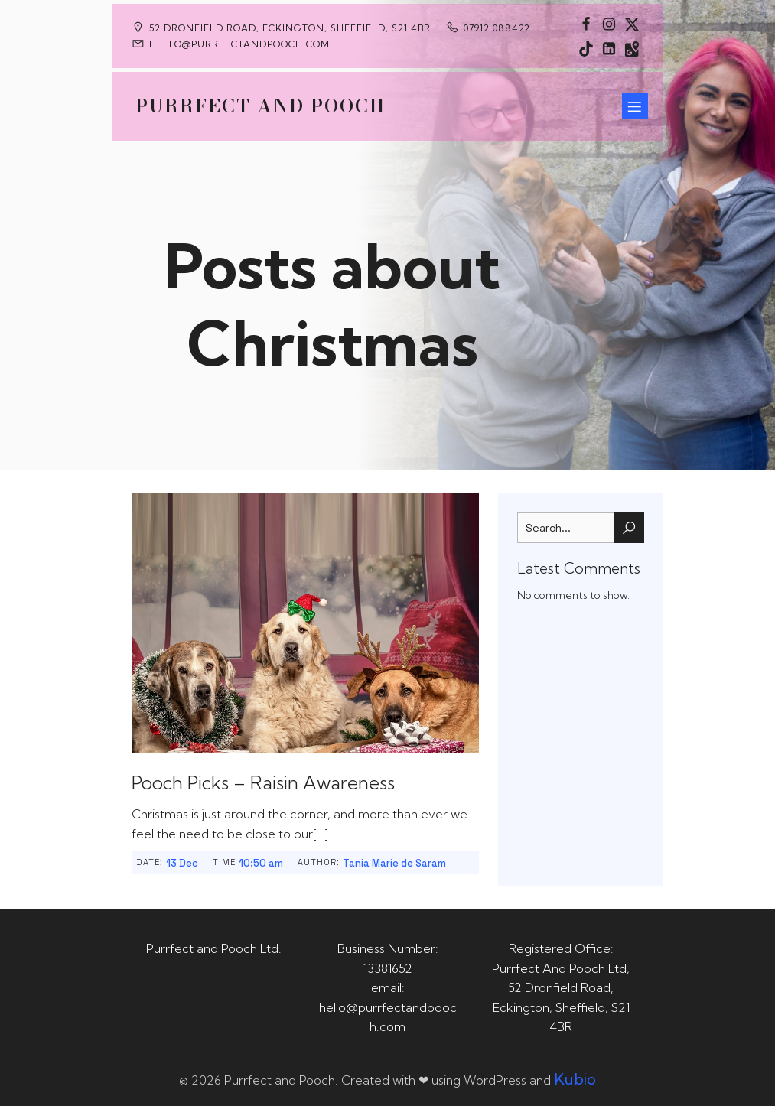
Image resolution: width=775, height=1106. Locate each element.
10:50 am (261, 863)
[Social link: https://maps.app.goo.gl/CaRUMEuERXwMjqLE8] (631, 48)
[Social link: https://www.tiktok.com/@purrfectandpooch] (586, 48)
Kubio (575, 1078)
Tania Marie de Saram (394, 863)
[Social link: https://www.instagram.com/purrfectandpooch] (609, 23)
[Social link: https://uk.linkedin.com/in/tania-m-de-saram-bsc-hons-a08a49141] (609, 48)
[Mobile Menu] (635, 106)
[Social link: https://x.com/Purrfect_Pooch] (631, 23)
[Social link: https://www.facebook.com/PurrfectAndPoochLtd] (586, 23)
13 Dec (182, 863)
